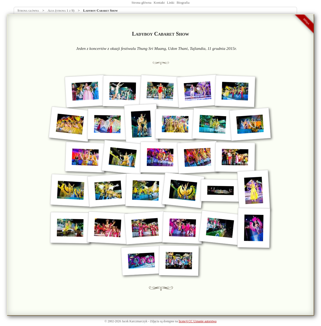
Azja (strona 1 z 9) (61, 10)
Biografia (182, 2)
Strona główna (141, 2)
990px (306, 21)
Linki (170, 2)
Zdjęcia (154, 321)
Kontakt (159, 2)
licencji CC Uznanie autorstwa (198, 321)
